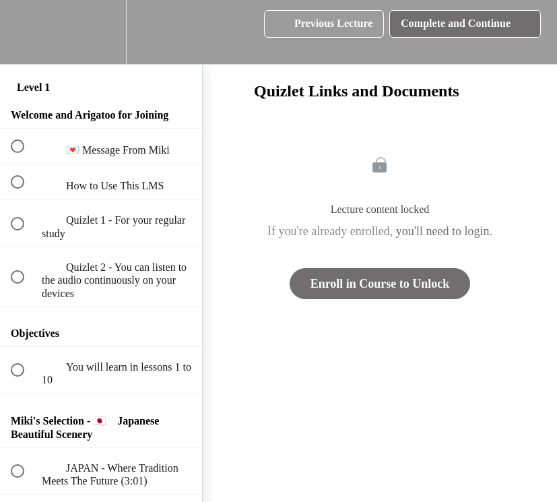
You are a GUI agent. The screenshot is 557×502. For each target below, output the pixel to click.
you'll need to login (443, 231)
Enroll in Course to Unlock (380, 283)
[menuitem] (101, 32)
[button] (25, 32)
